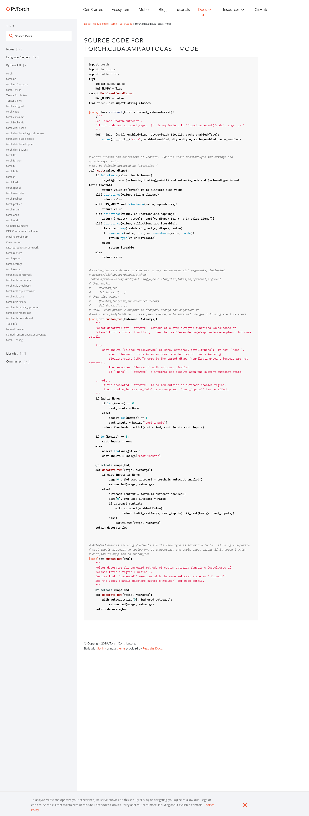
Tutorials (182, 9)
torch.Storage (14, 263)
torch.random (14, 253)
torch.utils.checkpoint (18, 285)
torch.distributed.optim (19, 144)
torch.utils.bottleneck (18, 280)
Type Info (11, 323)
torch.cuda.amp (15, 117)
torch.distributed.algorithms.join (25, 133)
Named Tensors (15, 329)
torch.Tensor (13, 89)
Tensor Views (14, 100)
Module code (100, 24)
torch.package (14, 198)
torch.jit (10, 176)
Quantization (13, 242)
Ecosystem (121, 9)
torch (9, 73)
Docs (202, 9)
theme (121, 648)
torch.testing (13, 269)
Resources (231, 9)
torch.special (13, 187)
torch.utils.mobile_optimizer (22, 307)
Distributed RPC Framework (22, 247)
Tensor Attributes (16, 95)
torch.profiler (14, 204)
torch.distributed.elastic (20, 138)
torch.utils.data (15, 296)
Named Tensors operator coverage (26, 334)
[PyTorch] (17, 9)
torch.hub (12, 171)
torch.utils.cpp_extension (20, 291)
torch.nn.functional (17, 84)
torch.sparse (13, 258)
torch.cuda (12, 111)
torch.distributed (16, 127)
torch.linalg (12, 182)
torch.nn (11, 79)
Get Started (93, 9)
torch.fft (11, 155)
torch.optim (13, 220)
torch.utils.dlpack (16, 302)
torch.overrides (15, 193)
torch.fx (10, 166)
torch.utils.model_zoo (18, 312)
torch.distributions (17, 149)
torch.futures (14, 160)
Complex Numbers (17, 225)
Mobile (144, 9)
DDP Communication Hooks (22, 231)
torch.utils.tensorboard (19, 318)
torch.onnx (12, 214)
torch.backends (15, 122)
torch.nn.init (13, 209)
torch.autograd (15, 106)
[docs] (94, 112)
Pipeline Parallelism (17, 236)
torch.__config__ (15, 340)
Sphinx (101, 648)
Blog (163, 9)
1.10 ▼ (10, 25)
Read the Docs (152, 648)
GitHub (261, 9)
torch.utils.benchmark (19, 274)
